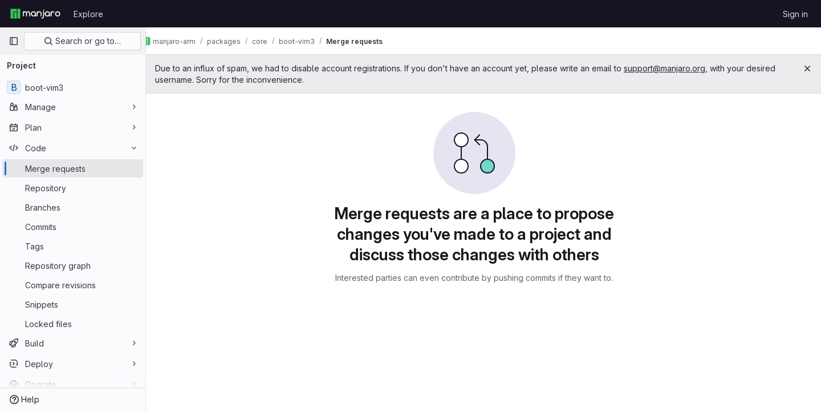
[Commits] (72, 226)
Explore (88, 14)
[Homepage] (35, 14)
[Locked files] (72, 324)
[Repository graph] (72, 265)
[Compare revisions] (72, 285)
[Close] (807, 68)
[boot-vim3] (72, 87)
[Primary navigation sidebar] (14, 41)
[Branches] (72, 207)
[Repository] (72, 188)
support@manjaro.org (683, 68)
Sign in (795, 14)
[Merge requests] (72, 168)
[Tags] (72, 246)
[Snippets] (72, 304)
